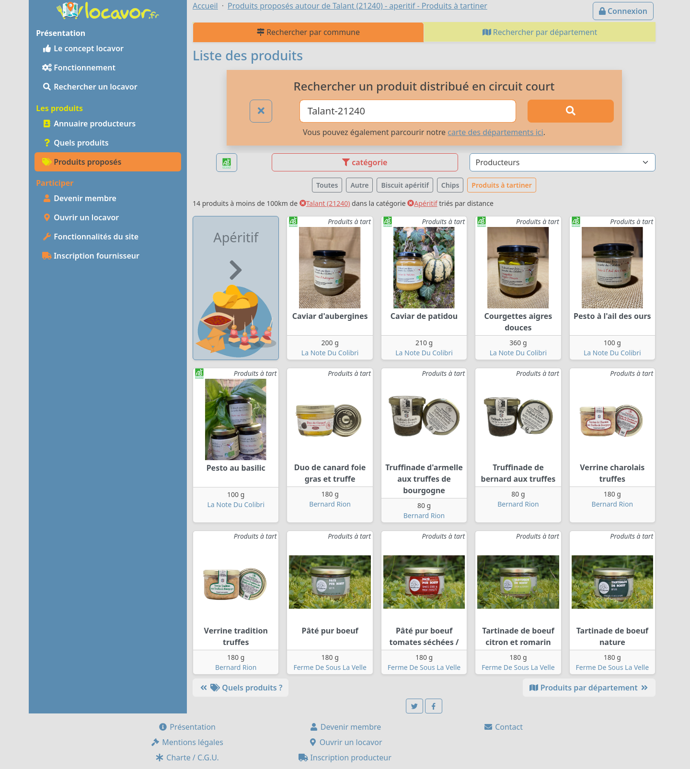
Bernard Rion (329, 504)
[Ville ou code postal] (408, 111)
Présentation (187, 727)
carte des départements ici (495, 132)
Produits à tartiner (502, 185)
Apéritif (422, 203)
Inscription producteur (345, 757)
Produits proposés (81, 162)
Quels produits (75, 142)
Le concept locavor (83, 48)
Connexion (623, 11)
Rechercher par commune (308, 32)
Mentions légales (186, 742)
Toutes (327, 185)
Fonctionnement (78, 67)
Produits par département (589, 687)
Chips (450, 185)
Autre (359, 185)
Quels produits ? (240, 687)
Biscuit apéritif (404, 185)
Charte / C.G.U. (187, 757)
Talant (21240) (324, 203)
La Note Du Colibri (330, 352)
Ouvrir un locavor (80, 217)
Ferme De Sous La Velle (329, 667)
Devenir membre (79, 198)
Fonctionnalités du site (90, 236)
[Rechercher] (571, 111)
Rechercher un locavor (90, 86)
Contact (503, 727)
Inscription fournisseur (90, 255)
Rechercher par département (540, 32)
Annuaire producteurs (89, 123)
